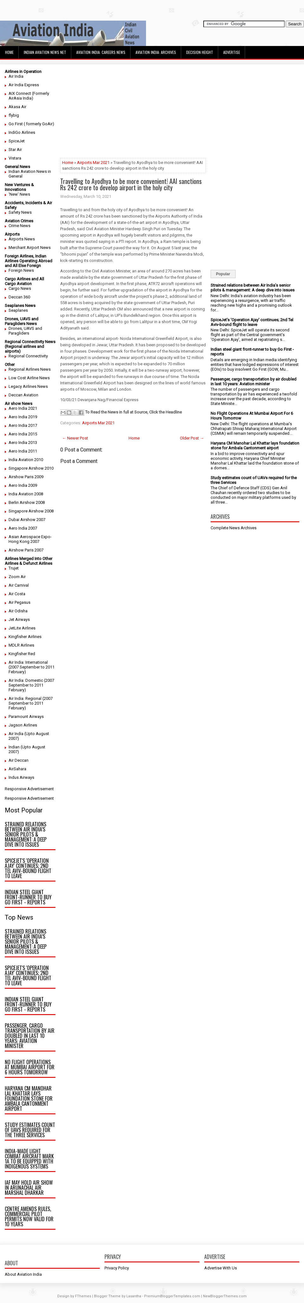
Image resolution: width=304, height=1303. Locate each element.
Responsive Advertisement (29, 788)
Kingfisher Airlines (25, 636)
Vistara (15, 158)
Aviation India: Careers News (100, 52)
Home (9, 52)
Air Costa (17, 593)
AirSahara (17, 768)
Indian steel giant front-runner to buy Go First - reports (28, 897)
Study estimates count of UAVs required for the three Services (30, 1130)
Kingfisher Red (22, 653)
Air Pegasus (19, 602)
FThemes (83, 1296)
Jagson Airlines (23, 725)
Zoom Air (17, 576)
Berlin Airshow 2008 (27, 502)
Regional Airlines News (30, 369)
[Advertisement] (133, 113)
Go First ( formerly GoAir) (31, 123)
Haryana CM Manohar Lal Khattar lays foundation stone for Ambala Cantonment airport (29, 1098)
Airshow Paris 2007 (26, 550)
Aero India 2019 (23, 416)
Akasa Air (17, 106)
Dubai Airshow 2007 (27, 519)
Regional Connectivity (28, 356)
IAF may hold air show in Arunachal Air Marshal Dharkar (29, 1187)
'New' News (19, 194)
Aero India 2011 (23, 451)
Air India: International (28, 662)
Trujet (14, 568)
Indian (14, 747)
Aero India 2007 (23, 528)
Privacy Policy (116, 1268)
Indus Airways (21, 777)
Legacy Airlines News (28, 386)
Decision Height (199, 52)
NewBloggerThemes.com (225, 1296)
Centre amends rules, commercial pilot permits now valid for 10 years (29, 1216)
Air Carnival (19, 585)
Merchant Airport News (30, 247)
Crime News (19, 225)
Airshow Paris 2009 (26, 476)
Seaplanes (18, 310)
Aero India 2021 (23, 408)
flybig (14, 115)
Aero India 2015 (23, 434)
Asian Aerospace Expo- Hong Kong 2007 (30, 539)
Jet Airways (19, 619)
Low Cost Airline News (29, 377)
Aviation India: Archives (156, 52)
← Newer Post (75, 438)
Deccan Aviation (23, 395)
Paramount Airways (26, 716)
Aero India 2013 (23, 442)
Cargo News (20, 288)
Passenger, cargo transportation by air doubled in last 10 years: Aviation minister (29, 1036)
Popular (223, 274)
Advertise (231, 52)
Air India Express (24, 84)
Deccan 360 (19, 297)
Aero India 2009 (23, 485)
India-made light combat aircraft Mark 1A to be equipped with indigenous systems (29, 1158)
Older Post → (192, 438)
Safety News (20, 212)
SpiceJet (17, 141)
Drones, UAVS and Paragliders (25, 331)
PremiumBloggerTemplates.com (172, 1296)
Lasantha (133, 1296)
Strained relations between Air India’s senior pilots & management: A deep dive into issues (26, 834)
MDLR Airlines (21, 645)
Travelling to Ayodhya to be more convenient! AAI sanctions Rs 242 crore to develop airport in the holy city (131, 184)
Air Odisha (18, 611)
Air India (16, 76)
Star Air (15, 149)
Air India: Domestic (26, 680)
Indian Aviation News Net (45, 52)
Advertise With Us (220, 1268)
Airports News (22, 239)
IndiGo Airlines (22, 132)
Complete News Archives (233, 527)
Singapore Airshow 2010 (31, 468)
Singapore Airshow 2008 (31, 511)
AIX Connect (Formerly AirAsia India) (29, 96)
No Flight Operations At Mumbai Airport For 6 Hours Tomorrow (29, 1067)
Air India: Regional (25, 698)
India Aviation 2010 (26, 459)
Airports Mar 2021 (93, 162)
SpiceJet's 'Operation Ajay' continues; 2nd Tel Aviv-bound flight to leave (28, 868)
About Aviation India (23, 1274)
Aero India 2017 (23, 425)
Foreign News (21, 270)
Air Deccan (18, 760)
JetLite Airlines (22, 628)
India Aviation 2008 (26, 494)
